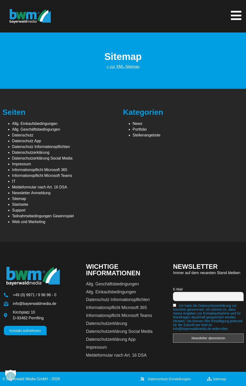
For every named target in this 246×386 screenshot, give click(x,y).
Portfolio (140, 129)
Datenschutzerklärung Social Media (42, 158)
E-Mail (178, 289)
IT (13, 181)
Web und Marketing (28, 222)
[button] (10, 375)
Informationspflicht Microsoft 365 (39, 170)
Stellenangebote (146, 135)
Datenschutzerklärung (30, 152)
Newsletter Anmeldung (31, 193)
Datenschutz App (26, 141)
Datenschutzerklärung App (110, 339)
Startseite (20, 204)
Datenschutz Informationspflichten (41, 147)
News (137, 124)
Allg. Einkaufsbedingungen (34, 124)
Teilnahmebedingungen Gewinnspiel (43, 216)
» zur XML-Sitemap (123, 66)
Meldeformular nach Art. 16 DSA (39, 187)
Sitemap (19, 199)
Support (18, 210)
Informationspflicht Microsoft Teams (42, 176)
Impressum (21, 164)
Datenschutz (22, 135)
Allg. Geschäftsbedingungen (36, 129)
